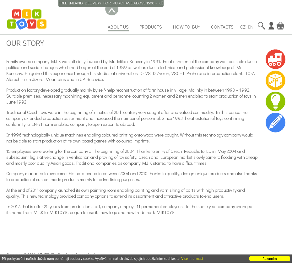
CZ (243, 27)
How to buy (186, 27)
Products (151, 27)
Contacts (222, 27)
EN (250, 27)
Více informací (192, 259)
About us (118, 27)
